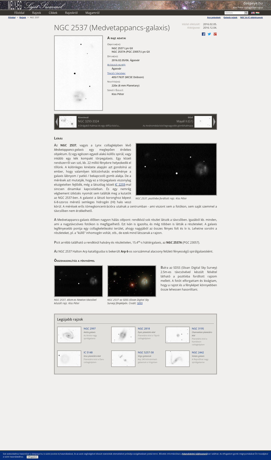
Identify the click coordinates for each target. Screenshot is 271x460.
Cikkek (53, 13)
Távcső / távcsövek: (116, 73)
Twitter (209, 34)
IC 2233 (120, 185)
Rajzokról (71, 13)
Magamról (92, 13)
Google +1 (215, 34)
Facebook (203, 34)
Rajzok (36, 13)
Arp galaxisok (214, 17)
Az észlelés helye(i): (116, 64)
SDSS (140, 303)
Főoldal (19, 13)
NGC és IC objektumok (251, 17)
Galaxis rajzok (230, 17)
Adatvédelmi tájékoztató (194, 453)
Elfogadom (32, 457)
